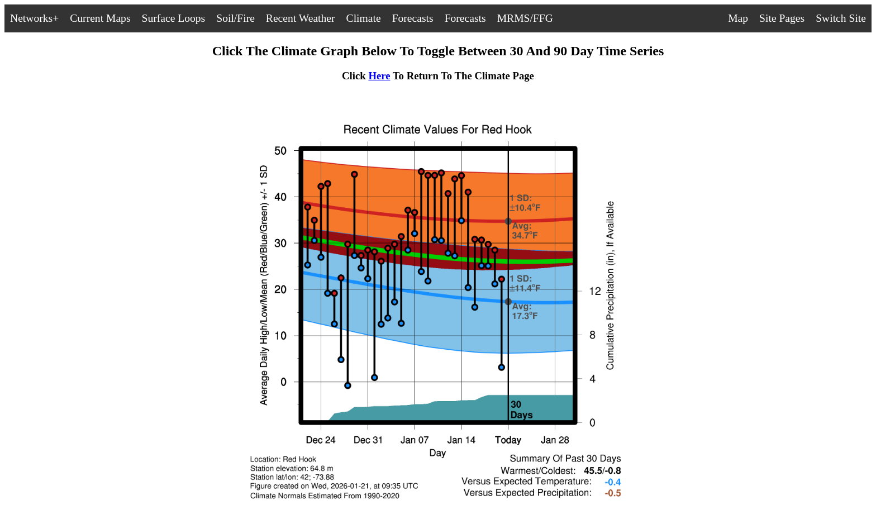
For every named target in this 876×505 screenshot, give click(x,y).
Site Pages (781, 18)
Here (379, 76)
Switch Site (841, 18)
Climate (363, 18)
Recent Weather (300, 18)
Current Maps (100, 18)
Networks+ (34, 18)
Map (738, 18)
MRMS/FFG (525, 18)
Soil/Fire (235, 18)
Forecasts (413, 18)
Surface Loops (174, 18)
